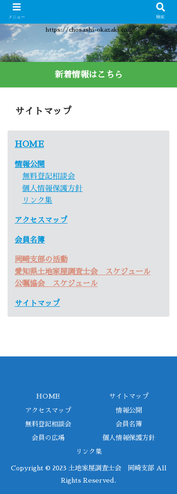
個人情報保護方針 (52, 188)
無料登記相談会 (48, 176)
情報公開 (30, 164)
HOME (29, 144)
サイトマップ (37, 303)
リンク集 (37, 200)
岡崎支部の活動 (41, 259)
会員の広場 (48, 437)
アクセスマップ (48, 410)
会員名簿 (30, 240)
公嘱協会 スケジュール (56, 283)
